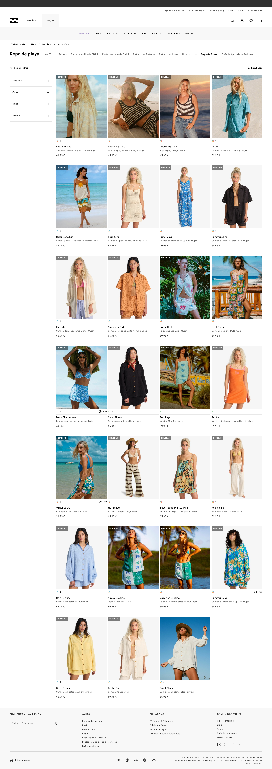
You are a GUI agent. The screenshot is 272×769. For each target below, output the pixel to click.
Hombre (31, 20)
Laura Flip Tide (133, 149)
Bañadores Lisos (168, 54)
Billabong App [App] (217, 10)
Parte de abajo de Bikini (115, 54)
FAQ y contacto (90, 746)
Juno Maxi (185, 239)
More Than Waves (81, 419)
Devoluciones (89, 729)
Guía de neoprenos (227, 733)
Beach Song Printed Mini (185, 510)
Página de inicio (18, 44)
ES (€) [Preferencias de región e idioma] (231, 10)
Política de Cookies (253, 760)
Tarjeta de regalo (159, 729)
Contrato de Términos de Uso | (188, 760)
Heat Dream (237, 329)
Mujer (50, 20)
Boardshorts (189, 54)
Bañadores (47, 44)
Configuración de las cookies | (196, 757)
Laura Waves (81, 149)
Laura (237, 149)
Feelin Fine (237, 510)
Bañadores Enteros (144, 54)
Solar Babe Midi (81, 239)
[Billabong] (14, 20)
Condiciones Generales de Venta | (246, 757)
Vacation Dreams (185, 600)
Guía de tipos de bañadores (237, 54)
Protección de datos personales (99, 742)
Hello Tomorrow (225, 720)
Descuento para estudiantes (165, 733)
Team (220, 729)
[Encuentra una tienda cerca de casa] (56, 723)
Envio (85, 725)
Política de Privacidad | (220, 757)
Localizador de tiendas (250, 10)
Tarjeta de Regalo (196, 10)
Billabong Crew (158, 725)
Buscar (232, 20)
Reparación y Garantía (94, 737)
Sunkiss (237, 419)
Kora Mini (133, 239)
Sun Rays (185, 419)
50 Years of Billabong (161, 721)
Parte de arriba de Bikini (84, 54)
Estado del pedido (92, 721)
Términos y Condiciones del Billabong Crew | (223, 760)
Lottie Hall (185, 329)
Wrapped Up (81, 510)
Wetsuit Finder (225, 737)
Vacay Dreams (133, 600)
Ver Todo (50, 54)
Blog (219, 725)
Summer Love (237, 600)
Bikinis (63, 54)
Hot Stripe (133, 510)
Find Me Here (81, 329)
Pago (85, 733)
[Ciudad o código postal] (35, 723)
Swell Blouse (133, 419)
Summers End (237, 239)
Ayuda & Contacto (174, 10)
